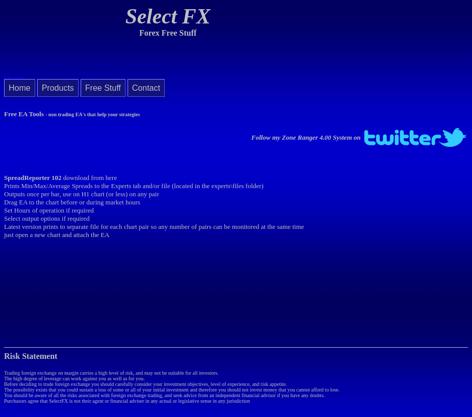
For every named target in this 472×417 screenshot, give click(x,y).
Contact (146, 88)
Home (20, 88)
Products (58, 88)
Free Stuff (103, 88)
